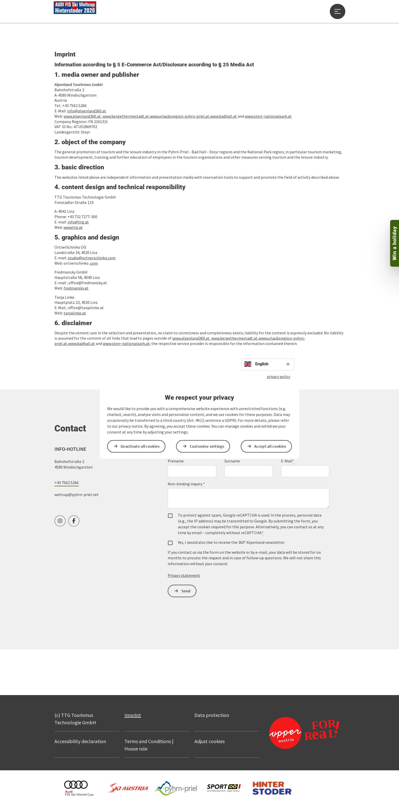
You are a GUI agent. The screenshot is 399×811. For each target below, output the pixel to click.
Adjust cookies (209, 741)
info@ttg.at (78, 221)
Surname (232, 460)
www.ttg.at (73, 227)
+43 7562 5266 (66, 482)
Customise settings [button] (207, 446)
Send (186, 590)
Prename (176, 460)
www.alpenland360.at (190, 338)
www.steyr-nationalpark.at (268, 116)
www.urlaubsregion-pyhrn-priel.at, (180, 116)
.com (93, 263)
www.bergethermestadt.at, (126, 116)
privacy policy (278, 376)
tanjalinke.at (75, 313)
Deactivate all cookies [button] (140, 446)
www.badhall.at (223, 116)
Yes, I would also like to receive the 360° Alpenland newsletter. (231, 542)
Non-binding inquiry (186, 484)
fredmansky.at (76, 288)
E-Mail (287, 461)
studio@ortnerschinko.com (92, 257)
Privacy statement (184, 575)
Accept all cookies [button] (270, 446)
